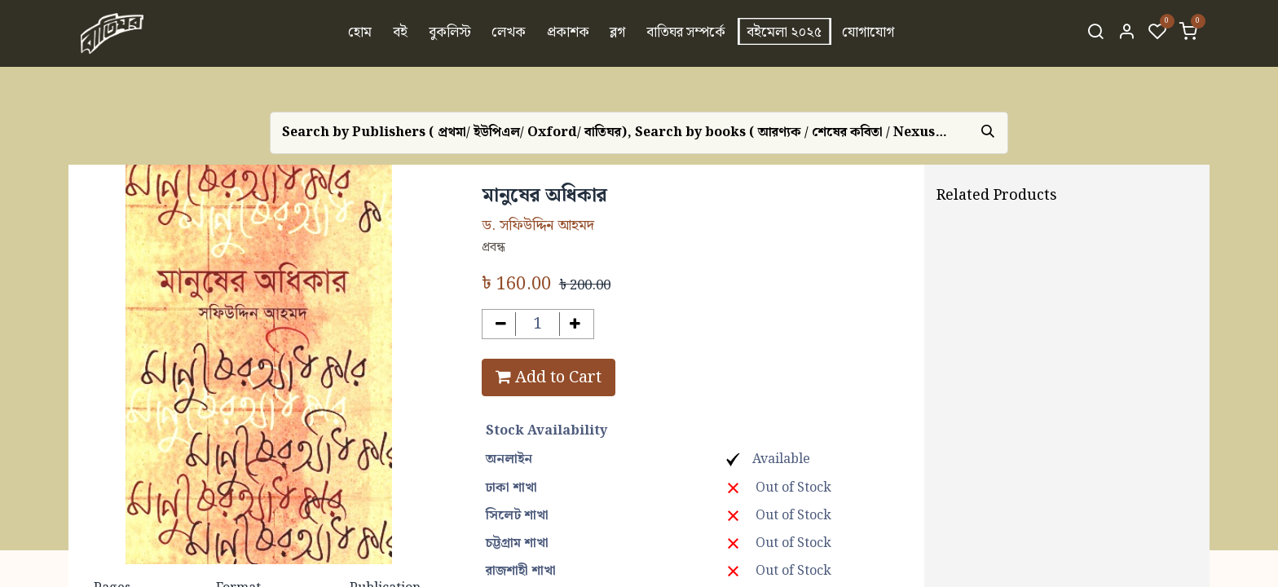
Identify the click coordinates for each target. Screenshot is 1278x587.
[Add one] (575, 324)
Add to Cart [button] (549, 377)
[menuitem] (360, 33)
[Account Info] (1126, 33)
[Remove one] (501, 324)
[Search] (1095, 33)
